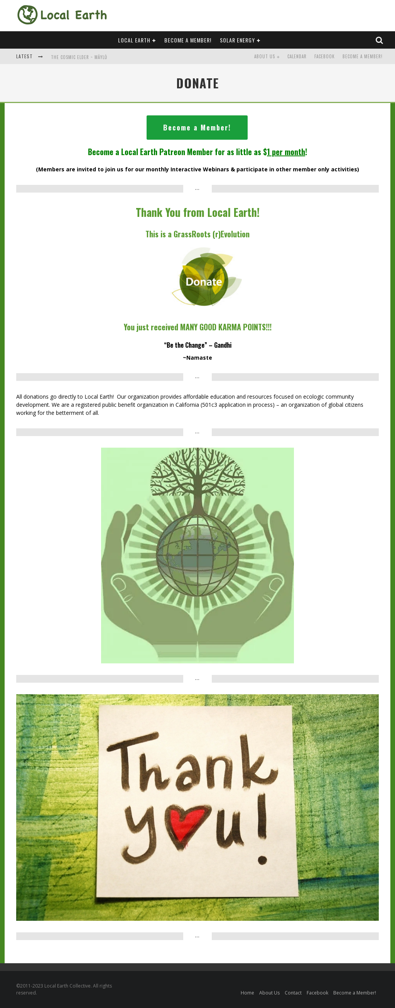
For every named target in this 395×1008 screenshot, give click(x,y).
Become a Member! (187, 40)
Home (247, 992)
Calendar (297, 56)
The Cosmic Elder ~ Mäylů (79, 57)
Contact (293, 992)
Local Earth (134, 40)
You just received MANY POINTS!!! (198, 327)
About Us (264, 56)
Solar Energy (237, 40)
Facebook (324, 56)
